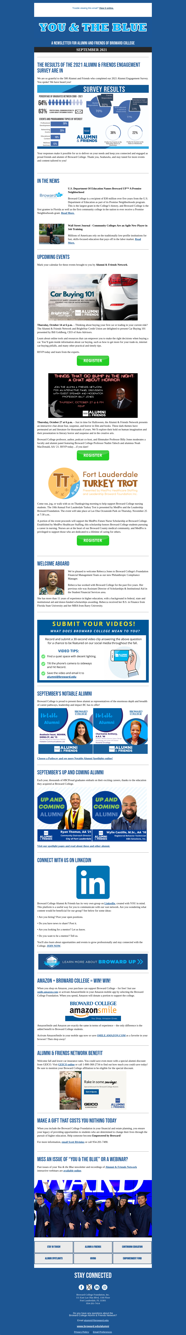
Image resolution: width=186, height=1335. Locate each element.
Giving (93, 1258)
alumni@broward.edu (96, 1320)
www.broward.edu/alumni (93, 1326)
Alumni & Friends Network (121, 1167)
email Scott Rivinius (73, 1142)
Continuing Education (132, 1247)
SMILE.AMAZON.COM (111, 1035)
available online (72, 1170)
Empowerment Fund (132, 1258)
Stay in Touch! (53, 1247)
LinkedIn (109, 903)
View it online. (106, 8)
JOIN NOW (53, 945)
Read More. (67, 213)
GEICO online (66, 1064)
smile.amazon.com (47, 991)
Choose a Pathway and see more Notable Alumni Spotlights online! (75, 758)
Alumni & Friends (93, 1247)
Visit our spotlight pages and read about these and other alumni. (73, 846)
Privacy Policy (81, 1332)
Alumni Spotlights (53, 1258)
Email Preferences (102, 1332)
